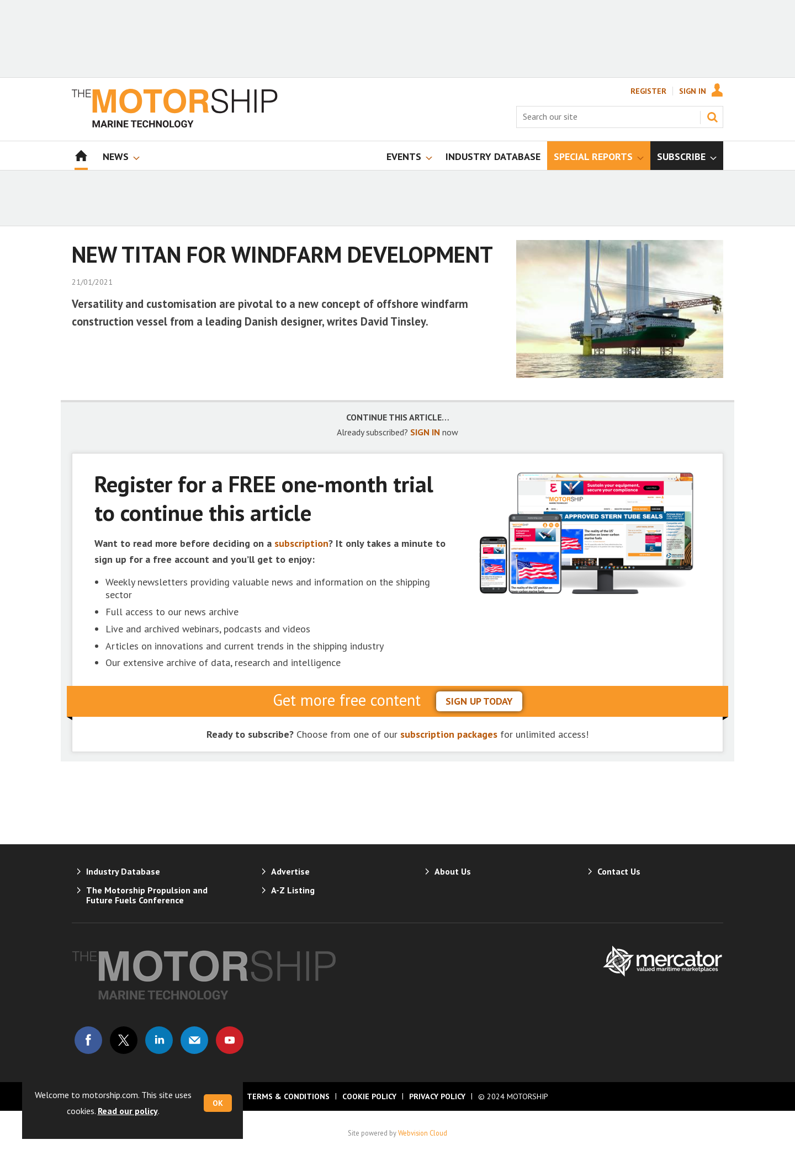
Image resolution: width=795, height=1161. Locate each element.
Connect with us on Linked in (159, 1040)
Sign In (692, 91)
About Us (452, 871)
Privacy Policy (437, 1096)
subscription (301, 543)
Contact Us (618, 871)
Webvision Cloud (422, 1132)
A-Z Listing (293, 890)
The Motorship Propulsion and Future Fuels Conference (147, 895)
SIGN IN (425, 432)
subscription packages (448, 734)
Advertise (290, 871)
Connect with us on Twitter (123, 1040)
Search (712, 117)
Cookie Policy (369, 1096)
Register (648, 91)
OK (218, 1103)
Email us (194, 1040)
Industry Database (123, 871)
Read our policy (128, 1110)
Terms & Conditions (288, 1096)
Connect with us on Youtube (229, 1040)
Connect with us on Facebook (88, 1040)
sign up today (479, 701)
